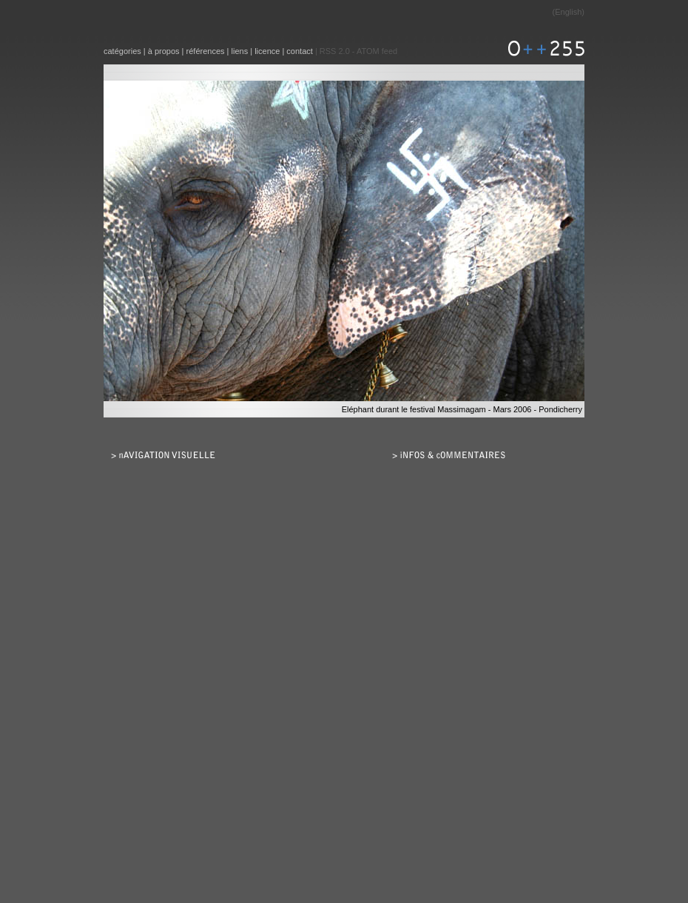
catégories (122, 51)
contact (299, 51)
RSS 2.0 (335, 51)
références (205, 51)
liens (240, 51)
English (568, 11)
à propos (164, 51)
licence (267, 51)
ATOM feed (377, 51)
